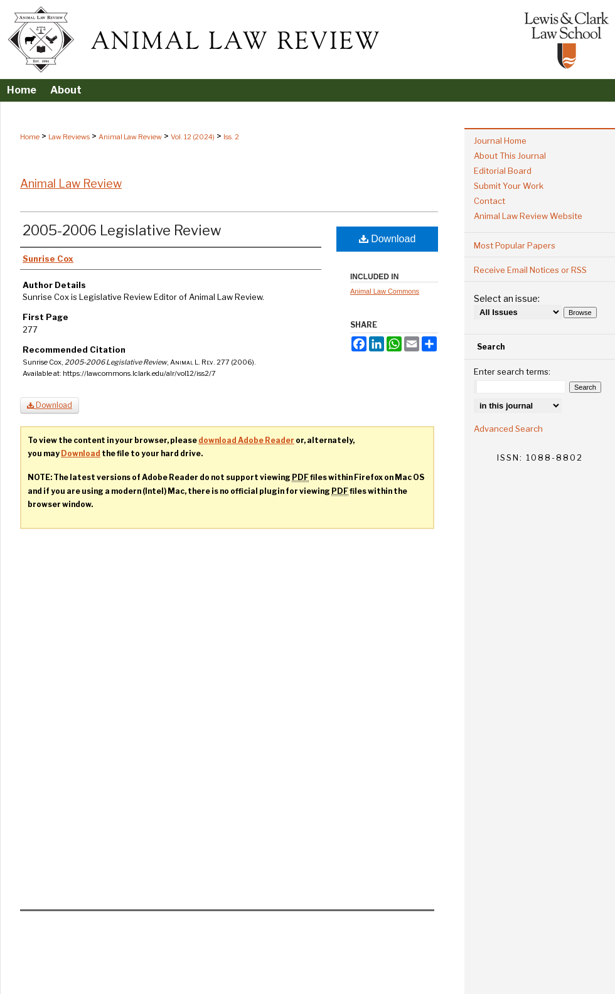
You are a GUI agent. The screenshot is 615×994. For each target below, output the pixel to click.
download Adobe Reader (246, 440)
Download (387, 238)
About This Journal (510, 156)
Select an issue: (507, 298)
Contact (489, 201)
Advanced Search (508, 429)
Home (30, 136)
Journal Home (500, 141)
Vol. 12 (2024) (193, 136)
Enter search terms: (512, 371)
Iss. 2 (231, 136)
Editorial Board (503, 171)
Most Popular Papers (514, 245)
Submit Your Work (508, 186)
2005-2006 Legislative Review (122, 230)
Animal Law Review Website (528, 216)
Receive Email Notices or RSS (530, 270)
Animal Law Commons (384, 291)
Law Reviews (69, 136)
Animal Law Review (130, 136)
